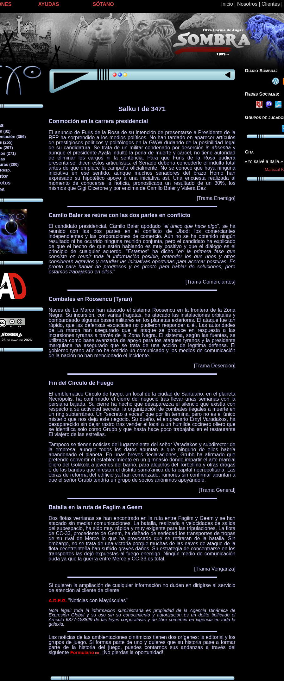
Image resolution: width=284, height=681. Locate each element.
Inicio (227, 4)
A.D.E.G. (58, 600)
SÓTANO (103, 4)
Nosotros (247, 4)
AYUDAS (48, 4)
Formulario (84, 652)
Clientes (271, 4)
